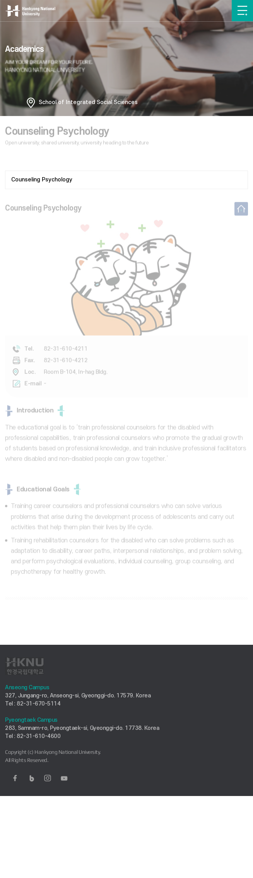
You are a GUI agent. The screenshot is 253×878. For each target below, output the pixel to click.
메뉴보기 (242, 10)
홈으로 (31, 102)
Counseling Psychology (41, 179)
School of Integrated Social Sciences (88, 102)
